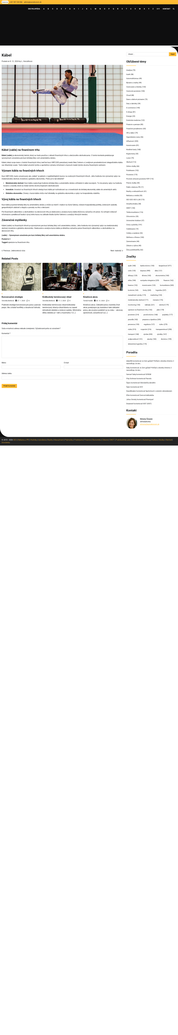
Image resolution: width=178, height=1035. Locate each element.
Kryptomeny (130, 154)
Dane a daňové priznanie (135, 99)
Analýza (129, 70)
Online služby (131, 166)
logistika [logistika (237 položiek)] (161, 290)
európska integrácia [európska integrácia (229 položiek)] (149, 280)
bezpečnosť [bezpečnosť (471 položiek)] (165, 266)
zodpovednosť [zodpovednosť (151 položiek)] (135, 339)
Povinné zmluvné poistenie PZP (137, 179)
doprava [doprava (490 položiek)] (145, 271)
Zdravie (105, 440)
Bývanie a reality (132, 83)
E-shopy (129, 112)
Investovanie (131, 145)
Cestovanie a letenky (134, 87)
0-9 (158, 9)
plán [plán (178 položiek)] (160, 310)
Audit (128, 74)
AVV (141, 387)
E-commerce (131, 108)
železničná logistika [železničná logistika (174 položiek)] (137, 344)
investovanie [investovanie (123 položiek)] (149, 285)
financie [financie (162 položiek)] (168, 280)
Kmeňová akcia (90, 297)
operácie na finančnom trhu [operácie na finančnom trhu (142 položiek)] (140, 310)
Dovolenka (6, 442)
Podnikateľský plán (123, 440)
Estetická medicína (133, 120)
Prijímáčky (69, 440)
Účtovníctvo (130, 216)
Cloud (128, 95)
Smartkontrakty (132, 204)
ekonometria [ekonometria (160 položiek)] (162, 276)
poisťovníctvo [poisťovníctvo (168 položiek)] (151, 315)
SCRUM (148, 374)
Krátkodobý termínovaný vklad (57, 297)
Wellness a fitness (133, 237)
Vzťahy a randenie (132, 233)
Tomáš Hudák (88, 300)
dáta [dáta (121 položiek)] (158, 271)
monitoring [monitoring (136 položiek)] (134, 305)
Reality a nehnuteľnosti (134, 191)
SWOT (128, 208)
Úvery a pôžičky (132, 225)
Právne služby (131, 183)
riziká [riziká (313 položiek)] (132, 329)
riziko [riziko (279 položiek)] (163, 324)
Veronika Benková (8, 300)
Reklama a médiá (132, 196)
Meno (4, 363)
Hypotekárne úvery (133, 137)
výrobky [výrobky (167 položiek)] (162, 334)
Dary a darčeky (131, 104)
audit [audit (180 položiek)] (132, 266)
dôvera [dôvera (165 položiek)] (146, 276)
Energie (129, 116)
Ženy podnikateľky (133, 250)
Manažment (58, 440)
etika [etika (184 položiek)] (132, 280)
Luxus (128, 158)
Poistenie (129, 175)
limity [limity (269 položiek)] (147, 290)
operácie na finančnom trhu (18, 242)
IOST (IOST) (147, 404)
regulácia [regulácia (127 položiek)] (149, 324)
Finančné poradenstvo (134, 129)
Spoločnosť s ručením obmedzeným (159, 391)
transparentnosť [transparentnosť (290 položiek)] (164, 329)
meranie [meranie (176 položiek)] (158, 300)
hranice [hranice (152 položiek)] (133, 285)
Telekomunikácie (132, 212)
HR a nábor (130, 133)
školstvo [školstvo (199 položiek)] (166, 339)
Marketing (146, 440)
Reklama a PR (23, 440)
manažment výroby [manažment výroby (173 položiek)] (137, 295)
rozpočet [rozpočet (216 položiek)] (146, 329)
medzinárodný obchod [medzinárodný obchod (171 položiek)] (138, 300)
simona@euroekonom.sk (149, 424)
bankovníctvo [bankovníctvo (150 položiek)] (147, 266)
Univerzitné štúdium (133, 221)
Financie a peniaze (133, 124)
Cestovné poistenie (133, 91)
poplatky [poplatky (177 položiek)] (167, 315)
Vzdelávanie (130, 229)
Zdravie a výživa (132, 246)
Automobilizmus (132, 78)
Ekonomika (96, 440)
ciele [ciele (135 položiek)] (132, 271)
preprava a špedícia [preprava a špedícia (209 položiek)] (151, 320)
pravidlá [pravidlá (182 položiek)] (133, 320)
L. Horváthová (26, 61)
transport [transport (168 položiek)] (133, 334)
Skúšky (161, 440)
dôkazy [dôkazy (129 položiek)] (132, 276)
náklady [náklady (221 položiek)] (150, 305)
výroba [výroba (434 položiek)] (147, 334)
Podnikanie (130, 170)
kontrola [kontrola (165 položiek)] (133, 290)
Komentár (6, 333)
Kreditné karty (131, 150)
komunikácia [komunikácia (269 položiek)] (167, 285)
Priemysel (149, 399)
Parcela (148, 379)
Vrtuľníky (33, 440)
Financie (87, 440)
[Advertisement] (89, 30)
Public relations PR (133, 187)
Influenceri (130, 141)
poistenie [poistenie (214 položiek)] (133, 315)
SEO (15, 440)
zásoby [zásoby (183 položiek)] (151, 339)
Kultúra (154, 440)
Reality (50, 440)
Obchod (129, 162)
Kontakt (166, 9)
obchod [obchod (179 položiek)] (164, 305)
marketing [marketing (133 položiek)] (156, 295)
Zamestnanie (131, 241)
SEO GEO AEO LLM (133, 200)
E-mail (66, 363)
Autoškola (42, 440)
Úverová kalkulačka (147, 395)
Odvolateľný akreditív (148, 383)
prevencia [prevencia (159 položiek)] (133, 324)
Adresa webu (7, 373)
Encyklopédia (34, 9)
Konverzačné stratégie (13, 297)
